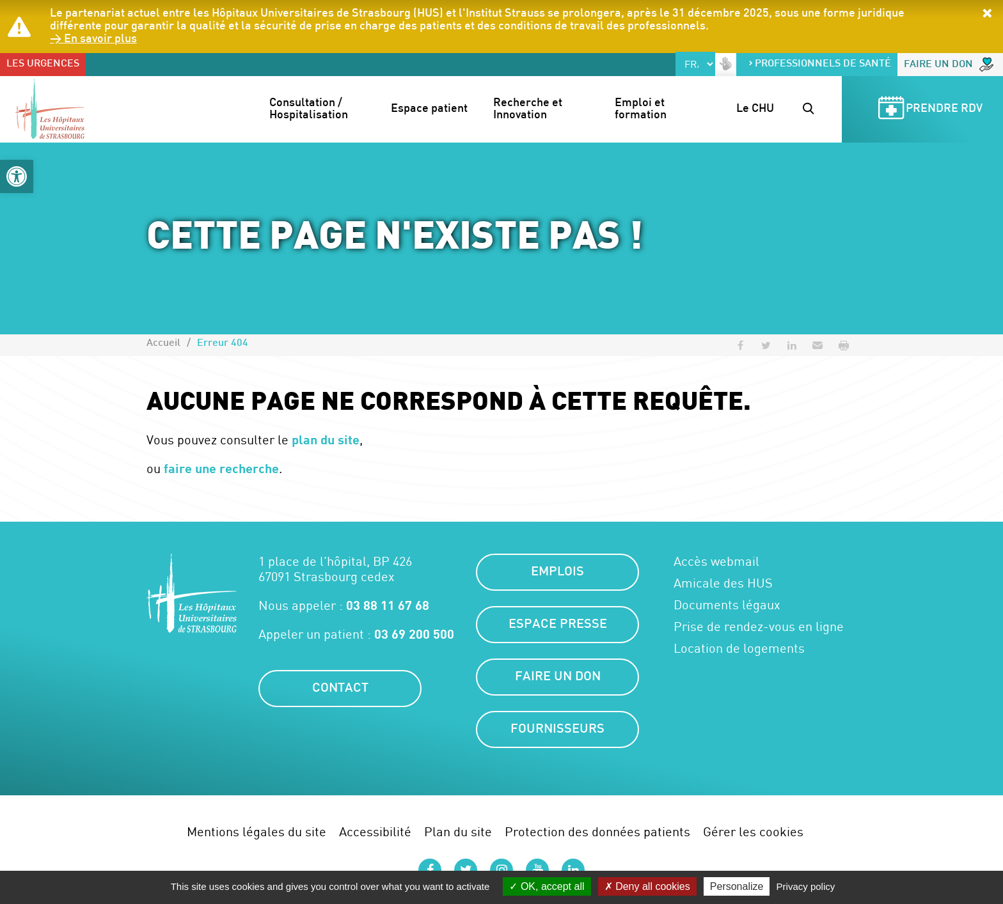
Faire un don (948, 65)
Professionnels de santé (819, 64)
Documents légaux (727, 604)
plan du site (325, 439)
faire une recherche (221, 468)
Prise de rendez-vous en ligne (759, 626)
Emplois (557, 572)
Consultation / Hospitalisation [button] (308, 109)
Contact (340, 688)
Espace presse (558, 624)
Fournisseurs (557, 729)
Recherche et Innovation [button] (529, 109)
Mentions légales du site (256, 831)
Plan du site (458, 831)
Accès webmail (716, 561)
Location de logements (739, 648)
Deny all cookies (647, 886)
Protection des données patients (597, 831)
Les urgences (42, 64)
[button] (16, 176)
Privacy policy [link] (806, 886)
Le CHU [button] (755, 109)
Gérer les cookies (753, 831)
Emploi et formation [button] (641, 109)
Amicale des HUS (723, 583)
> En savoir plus (93, 39)
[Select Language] (695, 64)
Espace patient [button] (429, 109)
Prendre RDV (928, 109)
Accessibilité (375, 831)
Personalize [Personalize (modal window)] (737, 886)
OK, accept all (546, 886)
